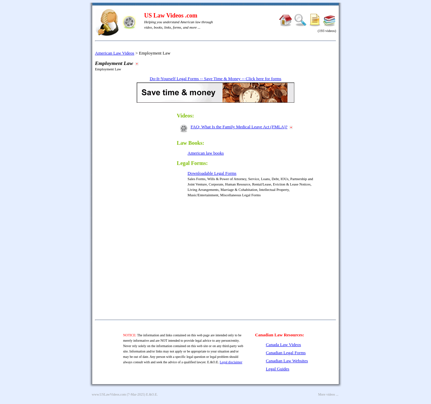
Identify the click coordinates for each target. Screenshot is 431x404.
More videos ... (328, 394)
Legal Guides (277, 368)
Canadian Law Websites (287, 360)
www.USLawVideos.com (109, 394)
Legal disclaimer (231, 362)
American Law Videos (114, 53)
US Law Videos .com (170, 15)
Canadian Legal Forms (285, 352)
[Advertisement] (141, 209)
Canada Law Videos (283, 344)
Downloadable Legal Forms (212, 173)
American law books (206, 153)
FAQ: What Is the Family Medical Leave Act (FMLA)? (239, 126)
